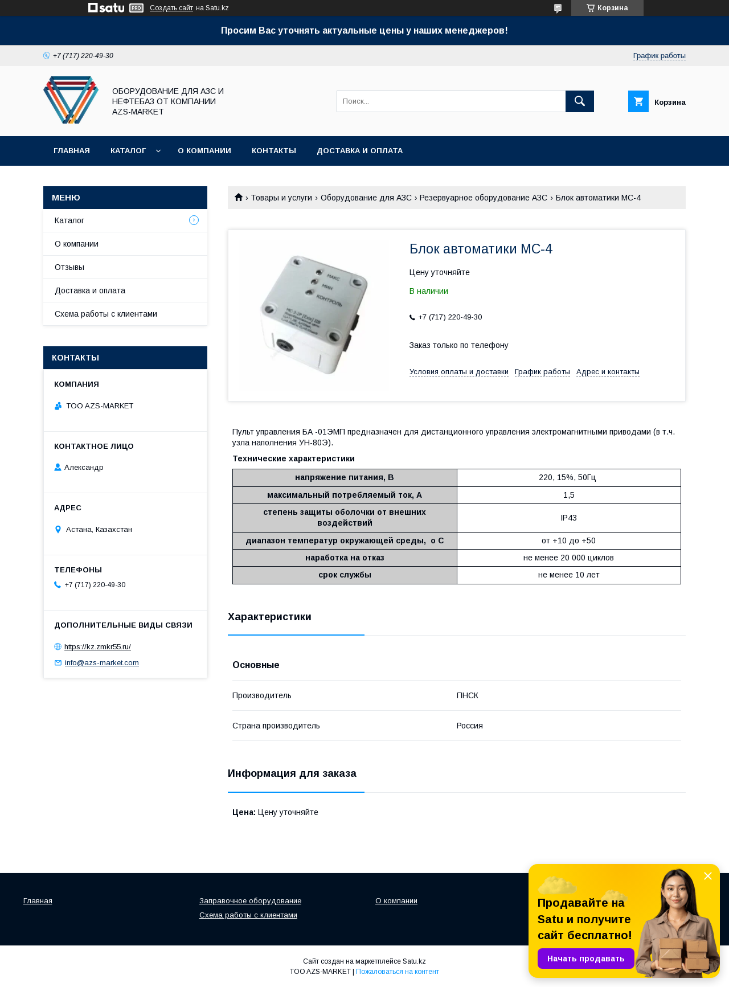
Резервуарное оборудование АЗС (483, 197)
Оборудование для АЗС (366, 197)
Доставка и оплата (360, 150)
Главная (72, 150)
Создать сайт (171, 8)
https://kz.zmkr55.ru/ (97, 646)
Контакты (274, 150)
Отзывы (69, 267)
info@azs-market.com (102, 662)
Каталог (128, 150)
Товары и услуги (281, 197)
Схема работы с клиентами (106, 313)
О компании (204, 150)
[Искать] (580, 101)
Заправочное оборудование (250, 900)
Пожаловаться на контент (397, 972)
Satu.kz (414, 961)
